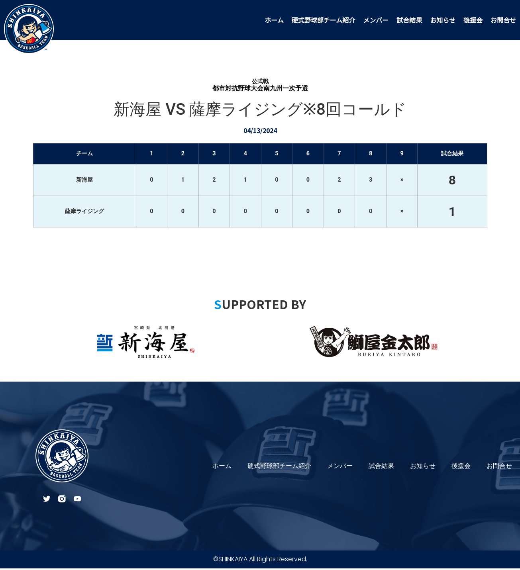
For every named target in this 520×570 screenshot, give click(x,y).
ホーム (274, 20)
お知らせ (442, 20)
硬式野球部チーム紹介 (323, 20)
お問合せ (503, 20)
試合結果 (409, 20)
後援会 (473, 20)
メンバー (376, 20)
